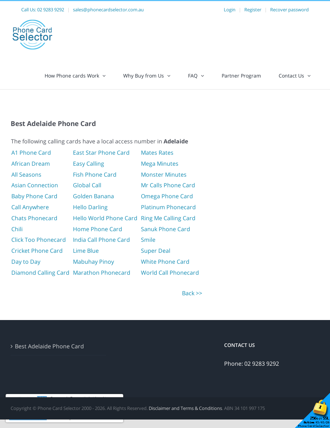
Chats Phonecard (34, 218)
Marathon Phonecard (101, 272)
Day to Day (25, 262)
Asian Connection (34, 185)
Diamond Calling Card (40, 272)
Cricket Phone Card (37, 251)
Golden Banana (93, 196)
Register (252, 9)
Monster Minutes (164, 174)
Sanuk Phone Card (165, 229)
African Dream (30, 163)
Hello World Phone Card (105, 218)
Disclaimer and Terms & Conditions (185, 408)
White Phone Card (165, 262)
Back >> (192, 293)
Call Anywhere (30, 207)
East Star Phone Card (101, 152)
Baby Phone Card (34, 196)
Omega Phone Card (167, 196)
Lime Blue (86, 251)
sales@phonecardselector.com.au (108, 9)
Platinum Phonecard (168, 207)
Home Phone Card (97, 229)
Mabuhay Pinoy (93, 262)
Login (229, 9)
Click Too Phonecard (38, 240)
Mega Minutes (159, 163)
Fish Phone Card (94, 174)
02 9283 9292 (50, 9)
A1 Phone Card (31, 152)
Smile (148, 240)
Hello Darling (90, 207)
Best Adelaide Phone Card (49, 346)
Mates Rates (157, 152)
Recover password (289, 9)
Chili (17, 229)
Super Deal (155, 251)
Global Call (87, 185)
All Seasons (26, 174)
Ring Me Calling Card (168, 218)
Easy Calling (88, 163)
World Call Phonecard (170, 272)
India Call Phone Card (101, 240)
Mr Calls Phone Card (168, 185)
